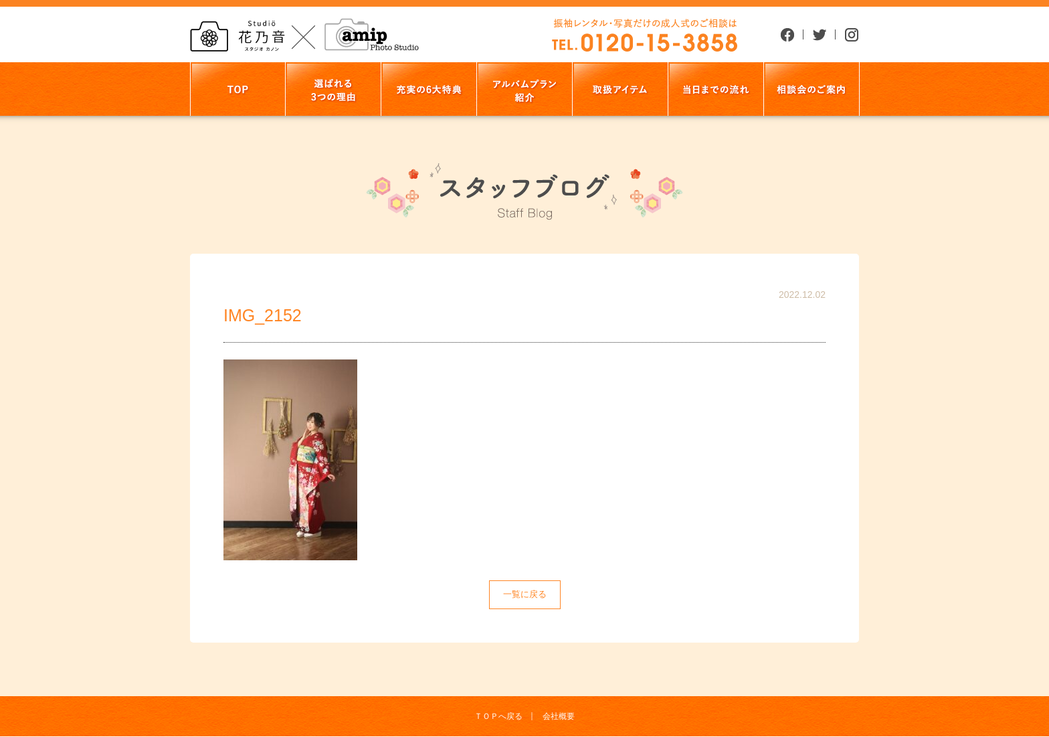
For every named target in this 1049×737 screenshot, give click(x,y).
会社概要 (559, 716)
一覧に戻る (525, 594)
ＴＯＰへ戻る (498, 716)
